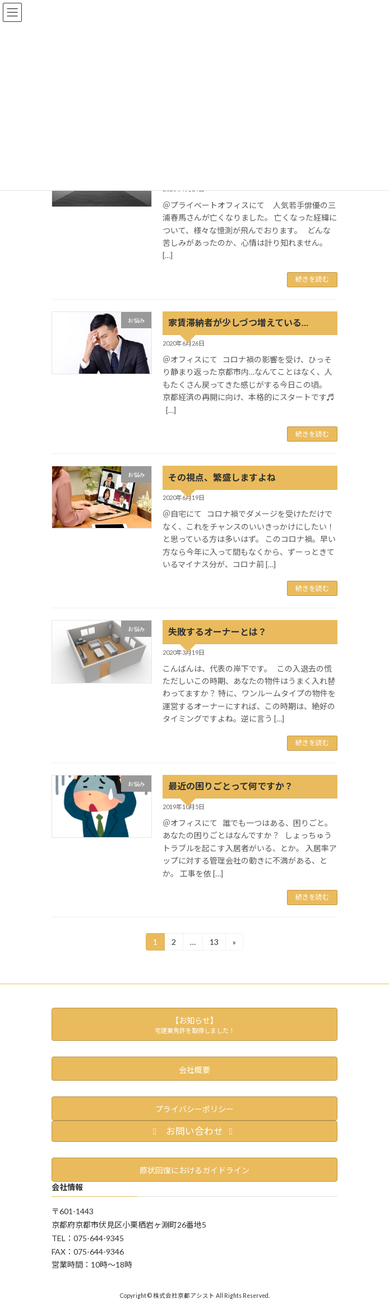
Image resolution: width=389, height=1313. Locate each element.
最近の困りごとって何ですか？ (230, 786)
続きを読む (312, 279)
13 (214, 943)
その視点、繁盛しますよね (222, 477)
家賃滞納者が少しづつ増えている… (238, 322)
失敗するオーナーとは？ (217, 631)
